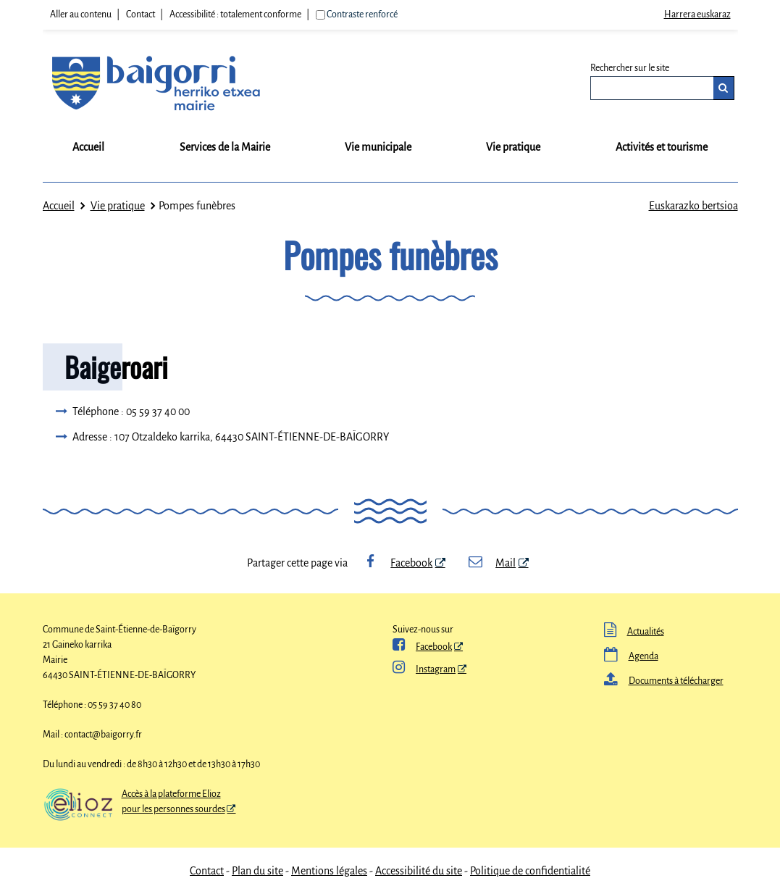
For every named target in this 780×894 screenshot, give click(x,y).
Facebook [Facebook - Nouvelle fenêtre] (397, 563)
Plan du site (257, 871)
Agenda (631, 656)
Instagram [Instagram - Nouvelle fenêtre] (424, 669)
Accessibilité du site (418, 871)
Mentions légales (329, 871)
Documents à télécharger (664, 681)
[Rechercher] (723, 88)
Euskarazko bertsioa (693, 206)
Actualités (634, 632)
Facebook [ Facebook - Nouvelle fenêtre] (422, 647)
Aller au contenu (81, 14)
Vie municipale (378, 147)
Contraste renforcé (362, 14)
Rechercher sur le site (629, 68)
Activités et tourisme (662, 147)
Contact (140, 14)
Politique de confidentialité (530, 871)
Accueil (88, 147)
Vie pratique (513, 147)
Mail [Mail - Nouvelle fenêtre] (491, 563)
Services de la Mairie (225, 147)
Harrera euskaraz (697, 14)
